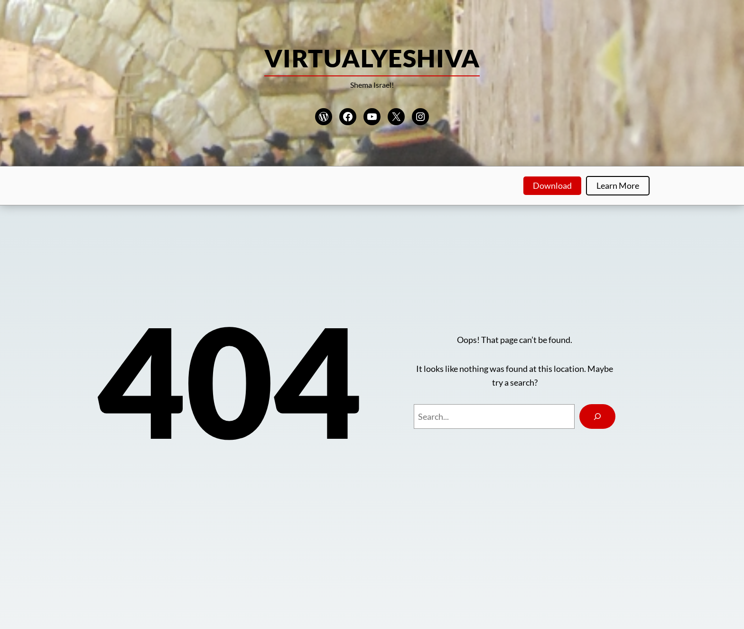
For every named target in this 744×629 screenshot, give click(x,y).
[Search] (597, 416)
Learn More (617, 185)
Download (552, 185)
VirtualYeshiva (372, 58)
